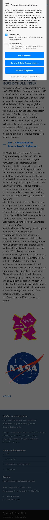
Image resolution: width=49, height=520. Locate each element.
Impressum (24, 77)
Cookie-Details (34, 77)
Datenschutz (14, 77)
